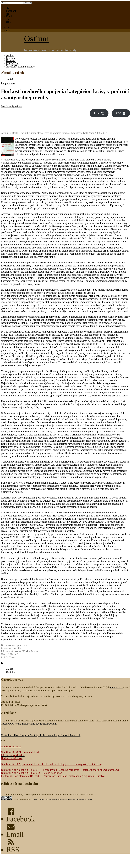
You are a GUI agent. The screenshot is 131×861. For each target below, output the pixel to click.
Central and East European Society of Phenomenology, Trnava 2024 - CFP (40, 735)
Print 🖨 (99, 113)
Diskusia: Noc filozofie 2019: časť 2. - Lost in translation (31, 772)
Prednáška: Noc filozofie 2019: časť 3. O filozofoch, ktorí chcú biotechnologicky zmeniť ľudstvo (53, 775)
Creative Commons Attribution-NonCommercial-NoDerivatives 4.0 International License (62, 799)
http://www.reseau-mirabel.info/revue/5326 (29, 723)
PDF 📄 (121, 113)
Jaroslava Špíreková (11, 106)
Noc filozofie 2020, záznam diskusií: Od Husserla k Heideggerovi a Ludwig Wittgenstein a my (51, 764)
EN (8, 30)
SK (8, 27)
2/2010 (10, 668)
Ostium (36, 38)
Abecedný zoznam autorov (20, 66)
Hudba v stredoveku (12, 758)
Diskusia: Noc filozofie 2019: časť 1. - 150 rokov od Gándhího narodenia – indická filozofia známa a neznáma (60, 769)
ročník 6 (10, 671)
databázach (116, 687)
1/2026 (10, 78)
